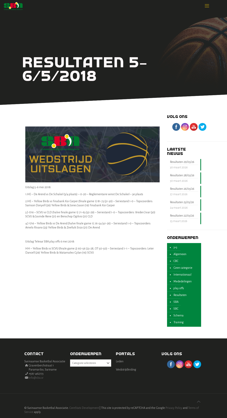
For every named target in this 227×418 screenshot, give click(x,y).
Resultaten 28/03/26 (182, 175)
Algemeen (179, 254)
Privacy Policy (173, 407)
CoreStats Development (84, 407)
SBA (176, 301)
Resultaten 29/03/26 (182, 161)
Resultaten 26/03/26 (182, 188)
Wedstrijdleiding (126, 369)
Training (178, 322)
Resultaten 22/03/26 (182, 215)
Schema (178, 315)
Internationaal (182, 274)
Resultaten (180, 295)
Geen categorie (182, 267)
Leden (119, 361)
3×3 (175, 247)
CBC (175, 261)
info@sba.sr (36, 377)
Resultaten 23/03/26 (182, 202)
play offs (178, 288)
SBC (175, 308)
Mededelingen (182, 281)
